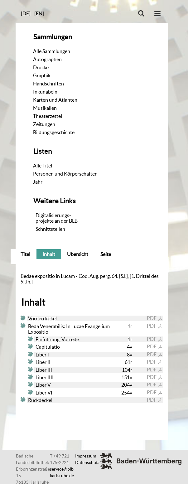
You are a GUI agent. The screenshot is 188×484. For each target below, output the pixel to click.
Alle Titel (42, 165)
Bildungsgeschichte (54, 132)
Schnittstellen (50, 229)
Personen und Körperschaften (65, 174)
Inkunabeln (45, 91)
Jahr (37, 182)
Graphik (42, 75)
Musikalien (45, 108)
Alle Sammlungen (51, 51)
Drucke (41, 67)
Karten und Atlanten (55, 100)
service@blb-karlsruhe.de (62, 472)
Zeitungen (44, 124)
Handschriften (48, 83)
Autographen (47, 59)
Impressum (85, 455)
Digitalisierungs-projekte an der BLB (57, 218)
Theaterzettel (47, 116)
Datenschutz (87, 462)
